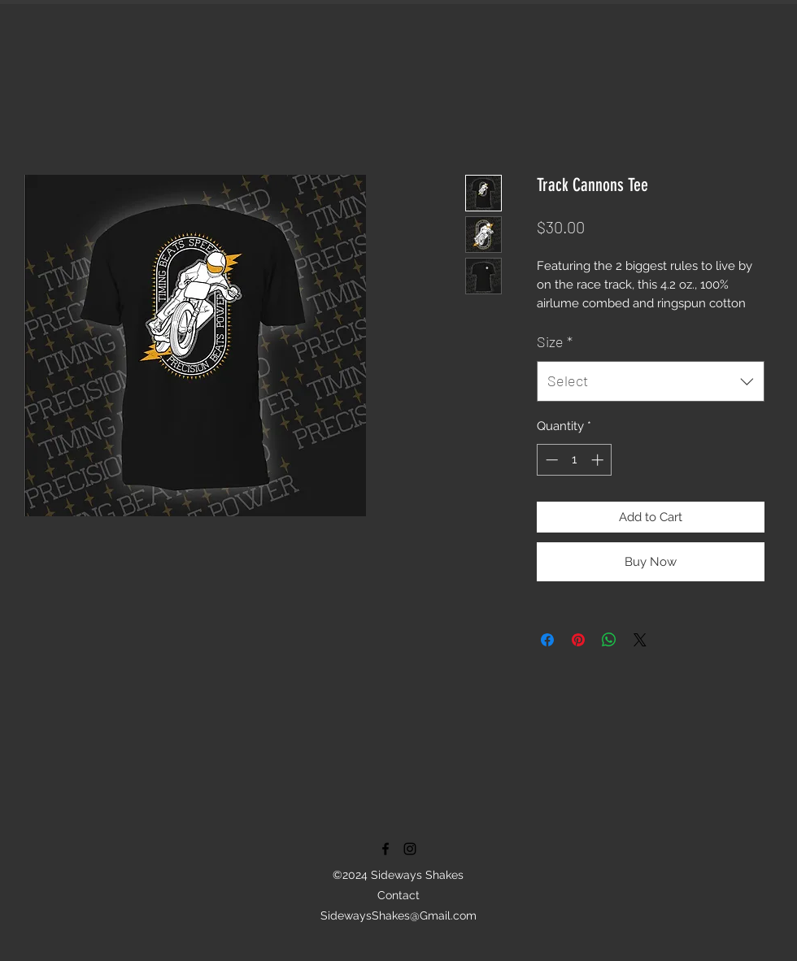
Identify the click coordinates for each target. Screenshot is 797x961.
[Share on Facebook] (547, 640)
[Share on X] (640, 640)
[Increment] (599, 460)
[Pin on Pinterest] (578, 640)
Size (555, 341)
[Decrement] (550, 460)
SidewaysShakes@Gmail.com (398, 915)
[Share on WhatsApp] (609, 640)
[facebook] (385, 849)
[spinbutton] (574, 460)
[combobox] (650, 381)
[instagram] (410, 849)
